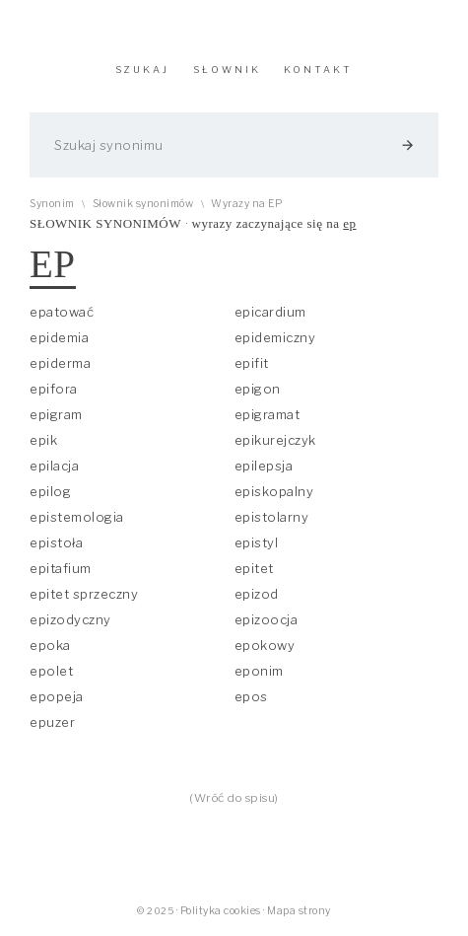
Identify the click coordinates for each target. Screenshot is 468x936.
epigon (257, 388)
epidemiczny (275, 337)
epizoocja (266, 619)
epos (251, 696)
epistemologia (77, 517)
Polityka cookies (220, 910)
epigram (56, 414)
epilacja (54, 465)
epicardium (270, 312)
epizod (256, 594)
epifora (54, 388)
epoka (50, 645)
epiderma (60, 363)
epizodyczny (70, 619)
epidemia (59, 337)
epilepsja (264, 465)
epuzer (52, 722)
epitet (254, 568)
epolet (51, 671)
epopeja (57, 696)
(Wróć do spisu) (234, 798)
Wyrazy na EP (246, 203)
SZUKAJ (142, 69)
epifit (251, 363)
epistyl (256, 542)
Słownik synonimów (143, 203)
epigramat (267, 414)
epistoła (56, 542)
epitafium (61, 568)
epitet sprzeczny (84, 594)
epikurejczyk (275, 440)
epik (43, 440)
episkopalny (274, 491)
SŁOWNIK (227, 69)
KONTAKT (318, 69)
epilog (50, 491)
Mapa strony (299, 910)
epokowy (265, 645)
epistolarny (271, 517)
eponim (259, 671)
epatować (62, 312)
